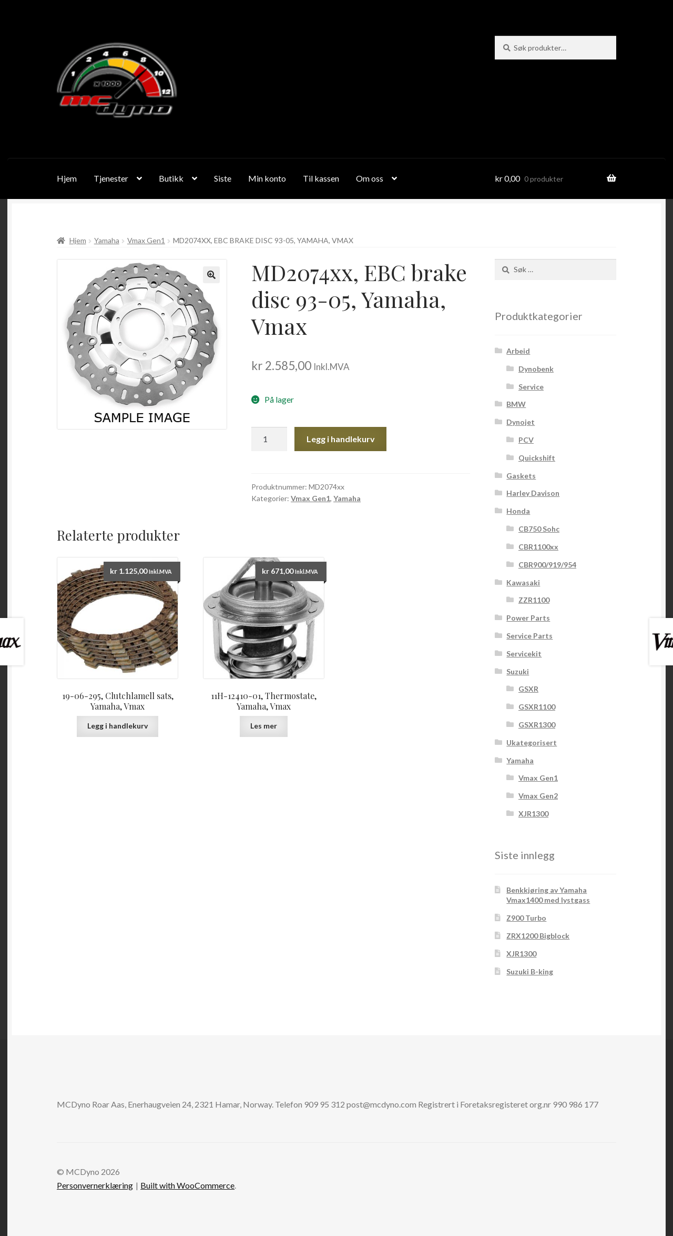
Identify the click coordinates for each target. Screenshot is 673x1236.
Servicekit (524, 653)
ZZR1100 (533, 599)
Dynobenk (536, 368)
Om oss (369, 178)
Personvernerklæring (95, 1185)
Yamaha (106, 240)
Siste (222, 178)
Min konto (267, 178)
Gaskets (521, 475)
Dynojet (520, 421)
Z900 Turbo (526, 917)
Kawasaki (523, 582)
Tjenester (111, 178)
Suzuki (517, 671)
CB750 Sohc (538, 528)
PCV (526, 439)
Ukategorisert (531, 742)
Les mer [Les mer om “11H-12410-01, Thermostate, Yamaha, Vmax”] (263, 725)
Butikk (171, 178)
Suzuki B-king (529, 971)
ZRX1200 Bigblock (537, 935)
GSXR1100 (536, 706)
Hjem (67, 178)
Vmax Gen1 (146, 240)
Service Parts (529, 635)
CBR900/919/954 (547, 564)
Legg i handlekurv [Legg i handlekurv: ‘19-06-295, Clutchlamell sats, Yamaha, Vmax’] (117, 725)
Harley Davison (532, 493)
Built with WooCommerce (187, 1185)
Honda (518, 510)
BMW (516, 404)
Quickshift (536, 457)
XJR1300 (533, 813)
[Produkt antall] (269, 439)
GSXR (528, 688)
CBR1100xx (538, 546)
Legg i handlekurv (341, 439)
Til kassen (321, 178)
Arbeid (518, 350)
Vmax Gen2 (538, 795)
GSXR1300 (536, 724)
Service (531, 386)
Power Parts (528, 617)
